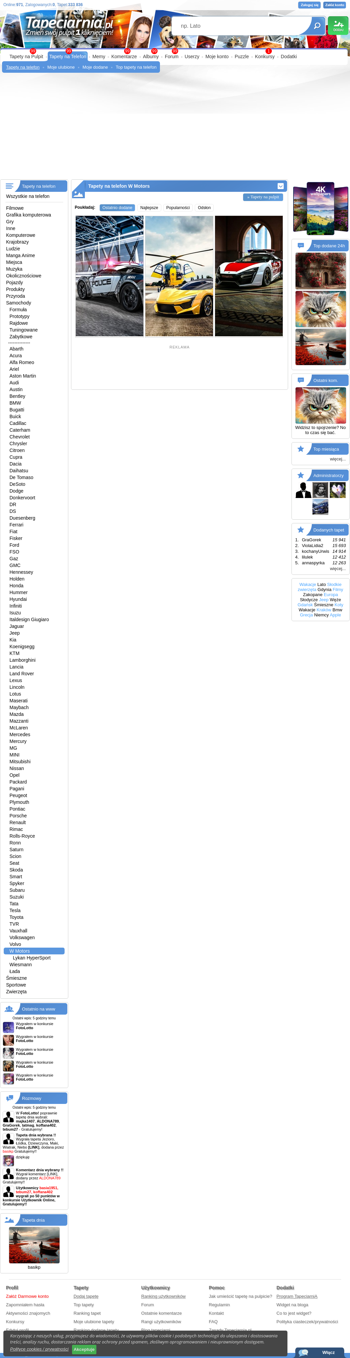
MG (13, 748)
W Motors (19, 951)
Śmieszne (16, 978)
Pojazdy (14, 282)
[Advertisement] (175, 128)
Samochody (18, 302)
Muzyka (14, 269)
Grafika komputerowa (28, 215)
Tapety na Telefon (68, 56)
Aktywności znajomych (28, 1313)
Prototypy (19, 316)
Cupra (15, 457)
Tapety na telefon (23, 67)
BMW (15, 403)
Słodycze (309, 599)
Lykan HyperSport (32, 957)
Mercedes (19, 734)
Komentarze (124, 56)
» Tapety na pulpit (263, 196)
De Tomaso (21, 477)
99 (175, 51)
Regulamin (219, 1304)
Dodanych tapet (328, 530)
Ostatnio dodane (117, 207)
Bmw (337, 609)
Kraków (324, 609)
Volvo (15, 944)
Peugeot (18, 795)
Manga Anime (20, 255)
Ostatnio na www (38, 1009)
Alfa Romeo (21, 362)
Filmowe (15, 208)
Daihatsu (18, 470)
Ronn (15, 842)
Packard (18, 782)
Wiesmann (20, 964)
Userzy (192, 56)
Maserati (18, 700)
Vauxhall (18, 930)
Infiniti (15, 606)
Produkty (15, 289)
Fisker (15, 538)
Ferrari (16, 524)
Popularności (178, 207)
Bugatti (16, 409)
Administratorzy (328, 475)
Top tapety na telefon (136, 67)
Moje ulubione (61, 67)
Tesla (15, 910)
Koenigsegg (21, 646)
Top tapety (84, 1304)
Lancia (16, 667)
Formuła (18, 309)
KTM (14, 653)
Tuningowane (23, 330)
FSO (14, 551)
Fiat (13, 531)
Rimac (16, 829)
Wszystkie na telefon (27, 196)
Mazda (16, 714)
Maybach (19, 707)
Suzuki (16, 897)
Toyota (16, 917)
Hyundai (18, 599)
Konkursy (265, 56)
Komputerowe (20, 235)
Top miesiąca (326, 449)
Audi (14, 382)
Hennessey (21, 572)
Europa (331, 594)
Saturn (16, 849)
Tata (13, 903)
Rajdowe (18, 323)
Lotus (15, 694)
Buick (15, 416)
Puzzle (242, 56)
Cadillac (17, 423)
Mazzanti (18, 721)
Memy (98, 56)
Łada (14, 971)
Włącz (328, 1352)
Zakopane (313, 594)
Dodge (16, 491)
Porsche (18, 815)
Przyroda (15, 296)
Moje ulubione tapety (94, 1321)
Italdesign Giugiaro (29, 619)
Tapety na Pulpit (26, 56)
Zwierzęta (16, 991)
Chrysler (18, 443)
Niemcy (321, 614)
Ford (14, 545)
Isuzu (15, 612)
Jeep (14, 633)
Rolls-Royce (22, 836)
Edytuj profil (17, 1330)
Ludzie (13, 248)
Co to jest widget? (294, 1313)
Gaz (13, 558)
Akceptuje (84, 1349)
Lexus (15, 680)
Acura (15, 355)
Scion (15, 856)
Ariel (14, 369)
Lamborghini (22, 660)
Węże (335, 599)
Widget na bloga (292, 1304)
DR (12, 504)
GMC (15, 565)
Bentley (17, 396)
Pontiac (17, 809)
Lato (321, 584)
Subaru (17, 890)
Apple (335, 614)
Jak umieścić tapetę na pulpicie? (240, 1296)
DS (12, 511)
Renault (17, 822)
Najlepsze (149, 207)
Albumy (151, 56)
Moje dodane (95, 67)
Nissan (16, 768)
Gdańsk (305, 604)
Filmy (338, 589)
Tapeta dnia (33, 1220)
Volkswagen (22, 937)
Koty (338, 604)
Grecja (306, 614)
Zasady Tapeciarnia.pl (230, 1330)
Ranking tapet (87, 1313)
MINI (14, 754)
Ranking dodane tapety (96, 1330)
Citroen (17, 450)
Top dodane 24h (329, 245)
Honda (16, 585)
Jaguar (16, 626)
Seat (14, 863)
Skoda (16, 870)
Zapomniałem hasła (25, 1304)
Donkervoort (22, 497)
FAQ (213, 1321)
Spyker (16, 883)
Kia (12, 639)
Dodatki (289, 56)
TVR (14, 924)
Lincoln (16, 687)
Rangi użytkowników (161, 1321)
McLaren (18, 727)
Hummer (18, 592)
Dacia (15, 464)
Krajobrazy (17, 242)
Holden (16, 579)
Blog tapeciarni (155, 1330)
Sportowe (16, 985)
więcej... (338, 458)
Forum (171, 56)
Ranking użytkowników (163, 1296)
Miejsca (14, 262)
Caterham (19, 430)
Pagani (16, 788)
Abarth (16, 349)
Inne (10, 228)
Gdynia (324, 589)
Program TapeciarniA (297, 1296)
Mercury (18, 741)
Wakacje (307, 584)
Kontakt (216, 1313)
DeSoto (17, 484)
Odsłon (204, 207)
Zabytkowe (20, 336)
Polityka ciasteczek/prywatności (307, 1321)
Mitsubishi (19, 761)
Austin (16, 389)
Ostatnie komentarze (161, 1313)
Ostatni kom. (325, 380)
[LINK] (52, 1174)
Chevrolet (19, 436)
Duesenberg (22, 518)
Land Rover (21, 673)
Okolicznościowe (23, 275)
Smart (15, 876)
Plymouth (19, 802)
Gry (10, 221)
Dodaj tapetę (86, 1296)
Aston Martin (22, 376)
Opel (14, 775)
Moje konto (216, 56)
